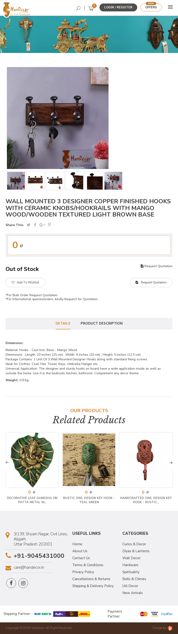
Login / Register (118, 7)
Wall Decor (131, 558)
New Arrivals (132, 593)
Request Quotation (156, 266)
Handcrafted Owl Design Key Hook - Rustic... (146, 500)
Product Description (102, 323)
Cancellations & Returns (91, 579)
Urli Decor (130, 586)
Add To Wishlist (25, 282)
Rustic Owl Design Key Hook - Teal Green (89, 500)
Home (77, 544)
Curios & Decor (134, 544)
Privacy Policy (83, 572)
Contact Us (81, 558)
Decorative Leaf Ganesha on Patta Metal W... (32, 500)
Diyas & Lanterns (135, 551)
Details (63, 323)
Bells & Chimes (134, 579)
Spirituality (131, 572)
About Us (79, 551)
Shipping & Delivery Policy (93, 586)
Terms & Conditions (87, 565)
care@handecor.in (29, 567)
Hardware (130, 565)
